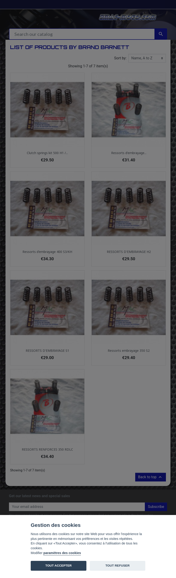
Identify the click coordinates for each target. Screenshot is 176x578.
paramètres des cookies (62, 553)
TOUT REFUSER (117, 565)
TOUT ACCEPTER (58, 565)
